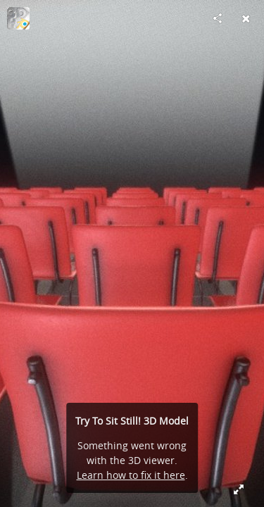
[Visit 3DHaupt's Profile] (18, 18)
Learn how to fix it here (131, 475)
